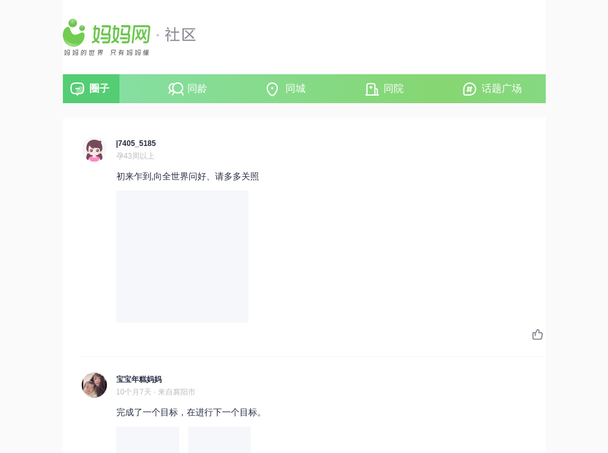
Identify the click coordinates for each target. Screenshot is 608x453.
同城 (295, 88)
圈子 (99, 88)
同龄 (197, 88)
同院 (394, 88)
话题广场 (502, 88)
